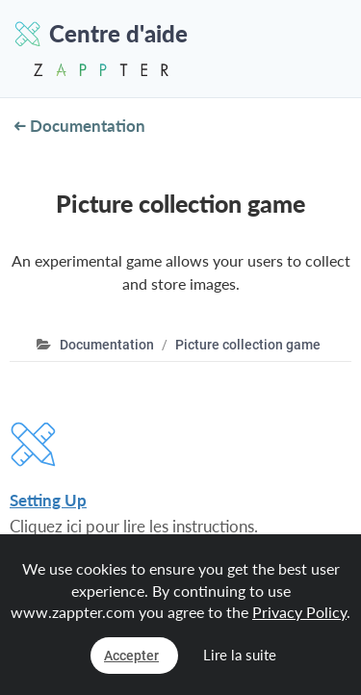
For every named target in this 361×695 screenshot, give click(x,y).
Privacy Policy (299, 612)
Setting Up (48, 500)
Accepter (131, 655)
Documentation (79, 126)
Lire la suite (239, 654)
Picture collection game (248, 344)
